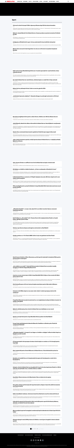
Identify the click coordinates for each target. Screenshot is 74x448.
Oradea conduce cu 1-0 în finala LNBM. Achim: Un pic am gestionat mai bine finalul (34, 235)
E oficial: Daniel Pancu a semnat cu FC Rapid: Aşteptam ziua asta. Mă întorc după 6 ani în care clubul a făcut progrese (36, 177)
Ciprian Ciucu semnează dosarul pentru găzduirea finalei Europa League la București (34, 132)
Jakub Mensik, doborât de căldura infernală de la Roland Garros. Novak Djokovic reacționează (36, 123)
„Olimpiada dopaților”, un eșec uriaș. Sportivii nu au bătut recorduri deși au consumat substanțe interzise (35, 209)
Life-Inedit (45, 1)
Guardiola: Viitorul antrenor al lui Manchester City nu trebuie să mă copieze (32, 377)
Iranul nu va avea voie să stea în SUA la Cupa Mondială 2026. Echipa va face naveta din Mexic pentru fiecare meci (36, 276)
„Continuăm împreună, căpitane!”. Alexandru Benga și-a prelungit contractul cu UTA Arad (36, 96)
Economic (25, 1)
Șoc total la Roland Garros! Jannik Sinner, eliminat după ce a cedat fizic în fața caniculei (35, 80)
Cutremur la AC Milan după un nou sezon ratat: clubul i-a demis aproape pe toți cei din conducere (34, 291)
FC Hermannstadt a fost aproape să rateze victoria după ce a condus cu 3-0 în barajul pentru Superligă (36, 342)
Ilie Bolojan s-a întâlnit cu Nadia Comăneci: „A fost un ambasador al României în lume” (34, 169)
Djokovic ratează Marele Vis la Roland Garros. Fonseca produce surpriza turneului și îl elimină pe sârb (36, 33)
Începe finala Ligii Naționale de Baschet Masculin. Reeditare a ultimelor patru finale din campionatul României (35, 324)
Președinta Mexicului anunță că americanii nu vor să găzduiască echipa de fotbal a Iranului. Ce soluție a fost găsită (37, 300)
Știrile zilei (19, 1)
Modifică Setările (37, 437)
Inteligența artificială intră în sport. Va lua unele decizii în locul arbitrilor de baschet (34, 42)
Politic (30, 1)
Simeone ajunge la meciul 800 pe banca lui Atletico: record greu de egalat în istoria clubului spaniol (36, 420)
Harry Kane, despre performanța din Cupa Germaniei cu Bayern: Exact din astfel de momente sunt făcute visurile (36, 385)
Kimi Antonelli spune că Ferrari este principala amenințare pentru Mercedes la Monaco (35, 284)
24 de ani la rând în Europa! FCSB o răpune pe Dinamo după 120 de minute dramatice (34, 25)
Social (40, 1)
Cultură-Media (52, 1)
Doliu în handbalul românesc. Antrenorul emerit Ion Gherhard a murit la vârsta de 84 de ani (36, 393)
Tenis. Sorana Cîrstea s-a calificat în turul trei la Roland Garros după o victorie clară (34, 162)
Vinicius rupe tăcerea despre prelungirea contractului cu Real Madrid (30, 228)
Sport (57, 1)
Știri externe (35, 1)
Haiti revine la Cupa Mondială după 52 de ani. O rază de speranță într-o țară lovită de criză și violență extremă (36, 71)
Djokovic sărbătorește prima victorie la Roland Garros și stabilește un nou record (33, 309)
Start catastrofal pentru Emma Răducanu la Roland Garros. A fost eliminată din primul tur (35, 350)
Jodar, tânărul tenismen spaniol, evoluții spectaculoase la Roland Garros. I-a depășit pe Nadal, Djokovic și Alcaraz (36, 140)
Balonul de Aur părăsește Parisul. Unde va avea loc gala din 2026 (29, 88)
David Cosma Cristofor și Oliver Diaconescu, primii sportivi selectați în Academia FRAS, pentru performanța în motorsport (37, 257)
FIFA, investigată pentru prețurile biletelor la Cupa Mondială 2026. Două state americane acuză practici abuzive (37, 186)
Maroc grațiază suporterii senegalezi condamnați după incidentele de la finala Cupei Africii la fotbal (36, 411)
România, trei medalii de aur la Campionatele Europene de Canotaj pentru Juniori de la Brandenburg (34, 358)
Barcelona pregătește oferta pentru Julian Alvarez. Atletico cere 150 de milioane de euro (35, 116)
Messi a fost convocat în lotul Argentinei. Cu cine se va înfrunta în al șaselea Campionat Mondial (35, 49)
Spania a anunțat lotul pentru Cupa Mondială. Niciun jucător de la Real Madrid (32, 316)
